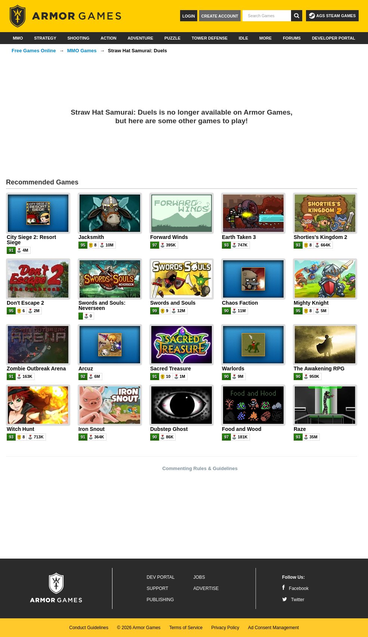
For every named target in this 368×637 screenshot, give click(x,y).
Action (108, 38)
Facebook (295, 588)
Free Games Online (34, 50)
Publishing (160, 599)
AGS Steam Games (332, 16)
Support (157, 588)
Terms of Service (185, 627)
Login (188, 16)
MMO (18, 38)
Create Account (219, 16)
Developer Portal (333, 38)
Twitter (293, 599)
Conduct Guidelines (88, 627)
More (265, 38)
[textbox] (266, 15)
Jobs (199, 577)
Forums (292, 38)
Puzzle (172, 38)
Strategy (45, 38)
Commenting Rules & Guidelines (200, 468)
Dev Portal (161, 577)
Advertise (206, 588)
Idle (243, 38)
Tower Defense (210, 38)
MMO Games (82, 50)
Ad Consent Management (273, 627)
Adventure (140, 38)
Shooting (78, 38)
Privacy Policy (225, 627)
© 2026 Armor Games (138, 627)
